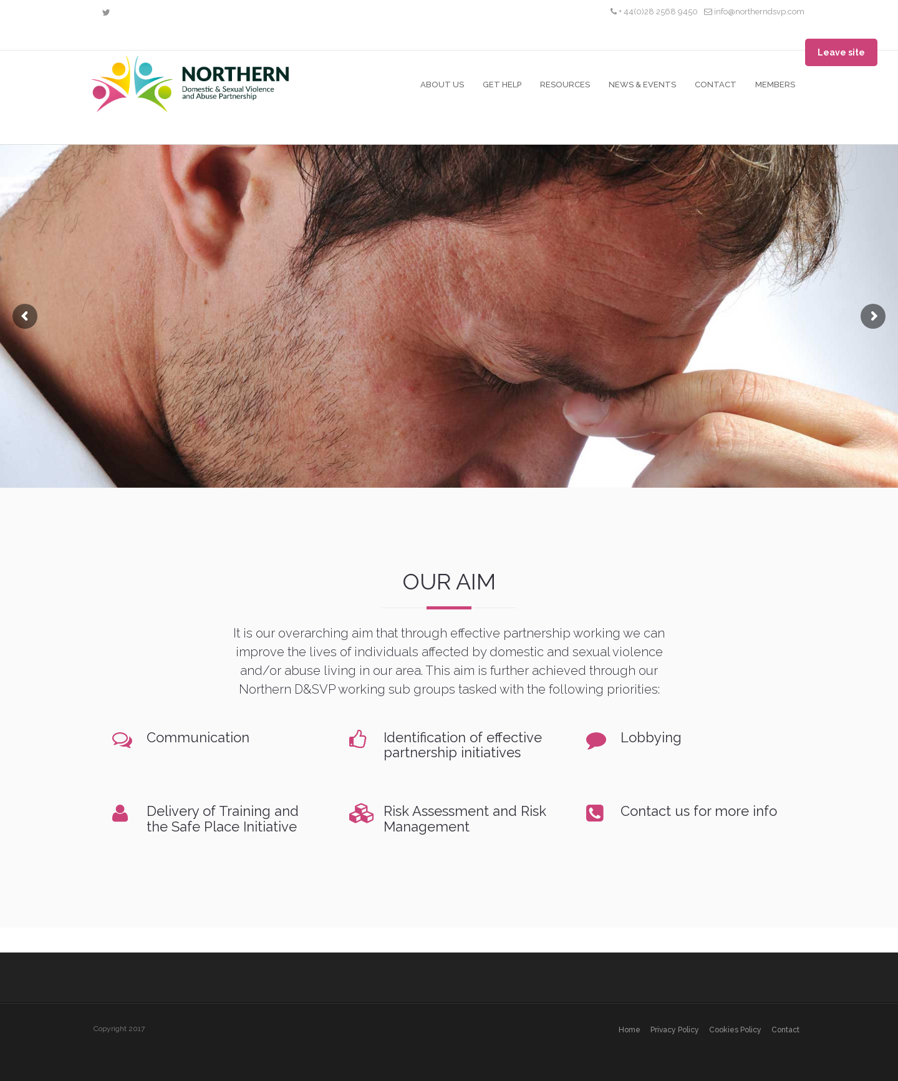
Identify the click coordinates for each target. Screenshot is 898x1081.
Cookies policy (735, 1029)
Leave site (841, 52)
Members (775, 84)
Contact (715, 84)
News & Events (642, 84)
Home (629, 1029)
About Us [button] (442, 84)
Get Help (502, 84)
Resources (565, 84)
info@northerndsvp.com (754, 11)
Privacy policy (674, 1029)
